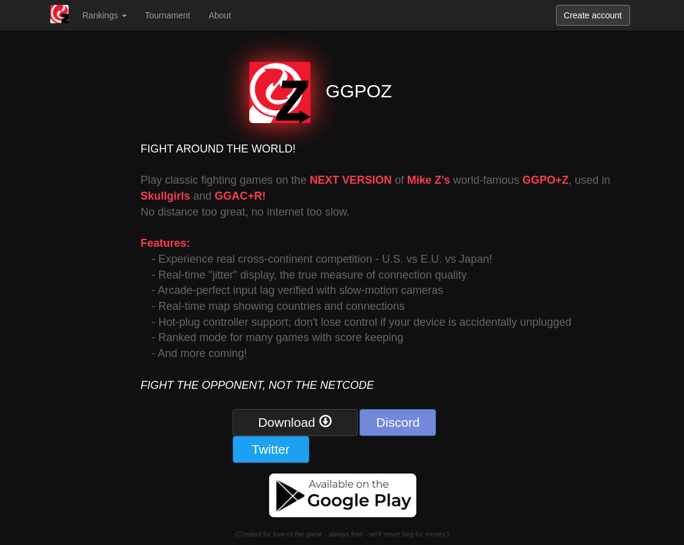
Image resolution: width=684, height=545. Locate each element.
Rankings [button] (105, 15)
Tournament (167, 15)
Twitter (271, 449)
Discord (397, 422)
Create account (593, 15)
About (220, 15)
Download (294, 422)
